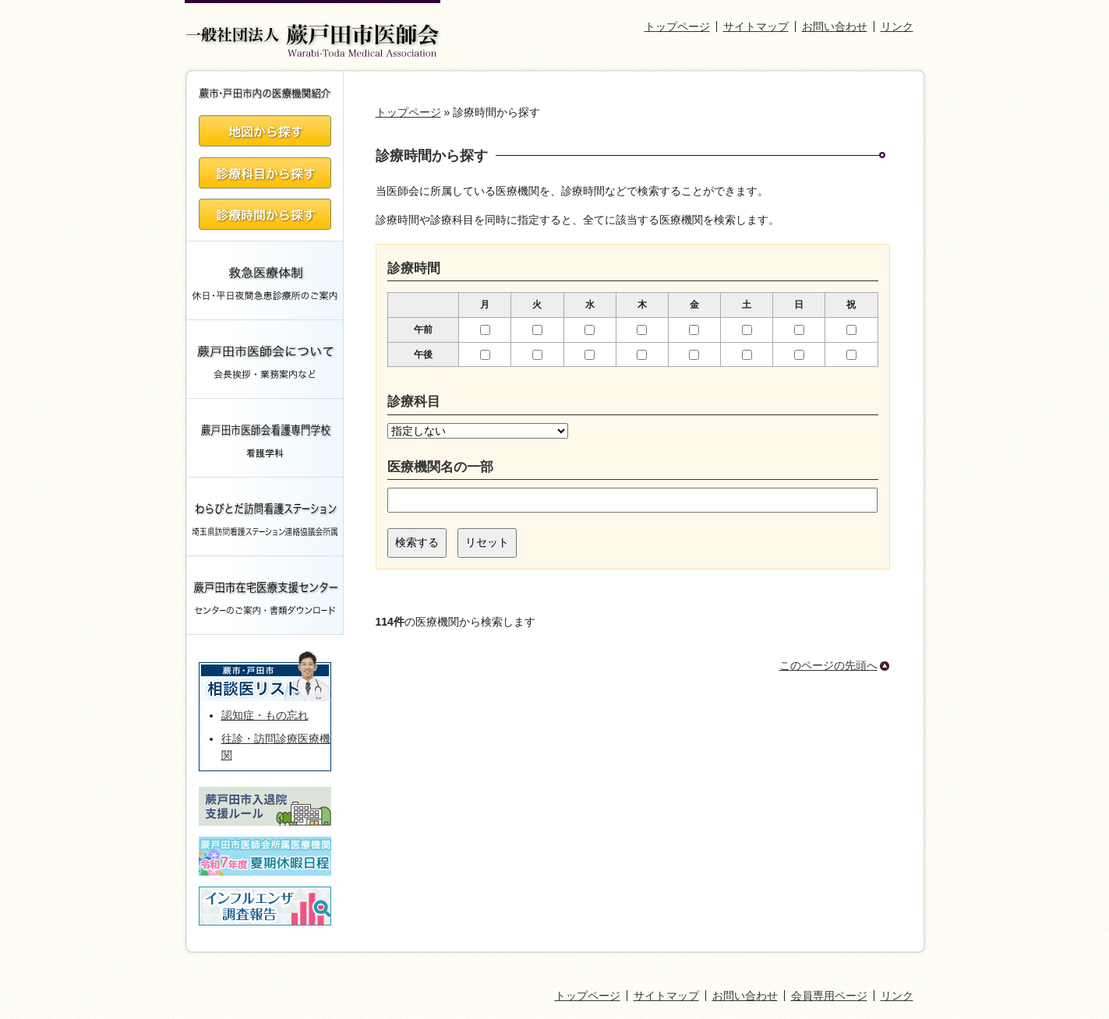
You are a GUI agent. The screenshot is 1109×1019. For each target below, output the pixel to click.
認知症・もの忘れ (265, 715)
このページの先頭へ (828, 665)
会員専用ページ (829, 995)
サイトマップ (756, 26)
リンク (897, 26)
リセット (487, 542)
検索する (417, 542)
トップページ (677, 26)
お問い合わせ (834, 26)
